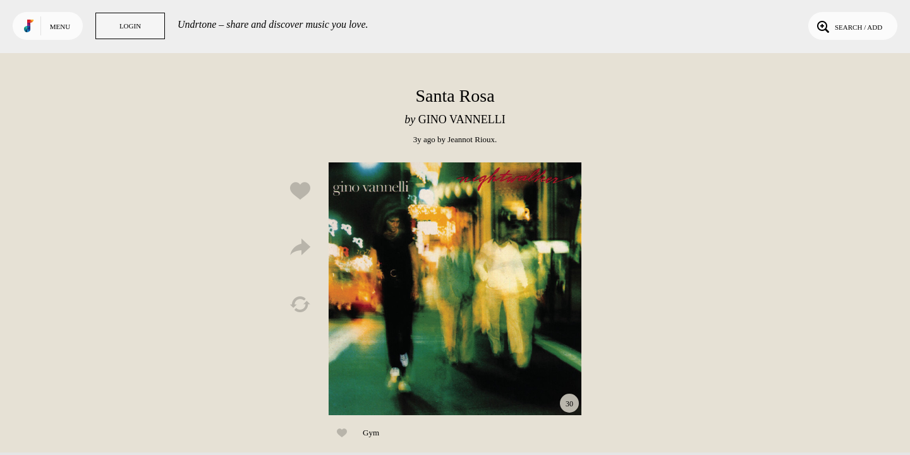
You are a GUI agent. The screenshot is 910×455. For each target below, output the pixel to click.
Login (130, 26)
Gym (371, 432)
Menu (60, 26)
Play (455, 289)
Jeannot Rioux (471, 139)
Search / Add (848, 25)
